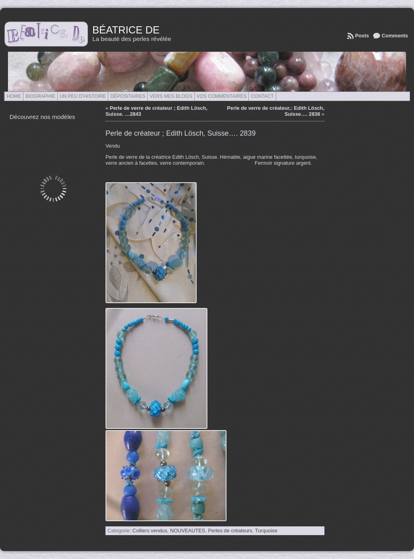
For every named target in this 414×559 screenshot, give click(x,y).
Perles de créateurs (230, 531)
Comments (395, 36)
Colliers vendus (150, 531)
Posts (362, 36)
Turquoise (266, 531)
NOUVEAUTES (187, 531)
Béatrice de (126, 29)
